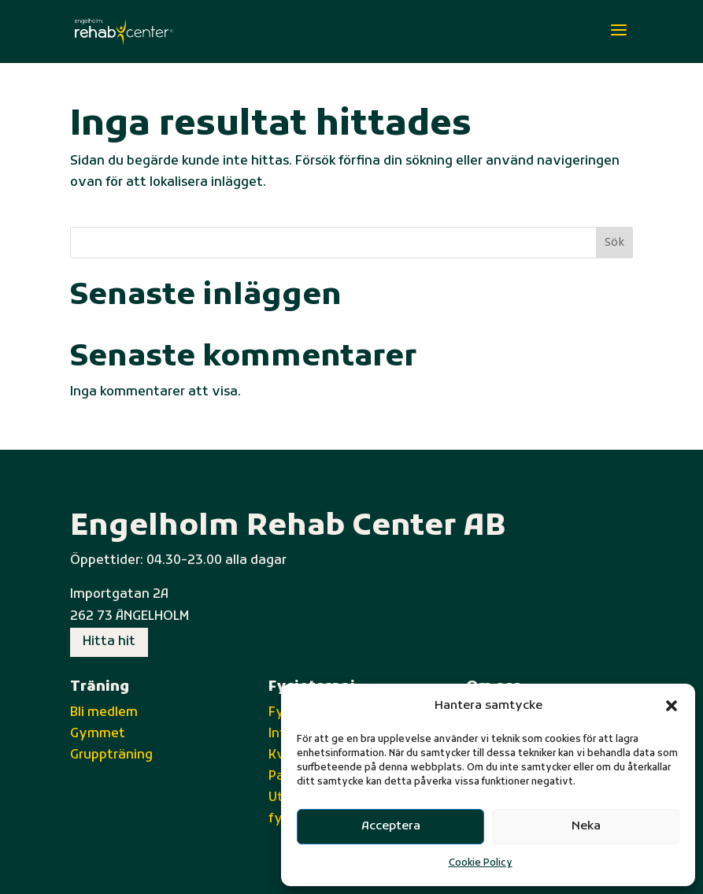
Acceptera (390, 826)
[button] (671, 706)
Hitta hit (109, 642)
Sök (614, 243)
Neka (586, 826)
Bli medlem (104, 713)
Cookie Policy (480, 863)
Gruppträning (111, 755)
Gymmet (97, 734)
